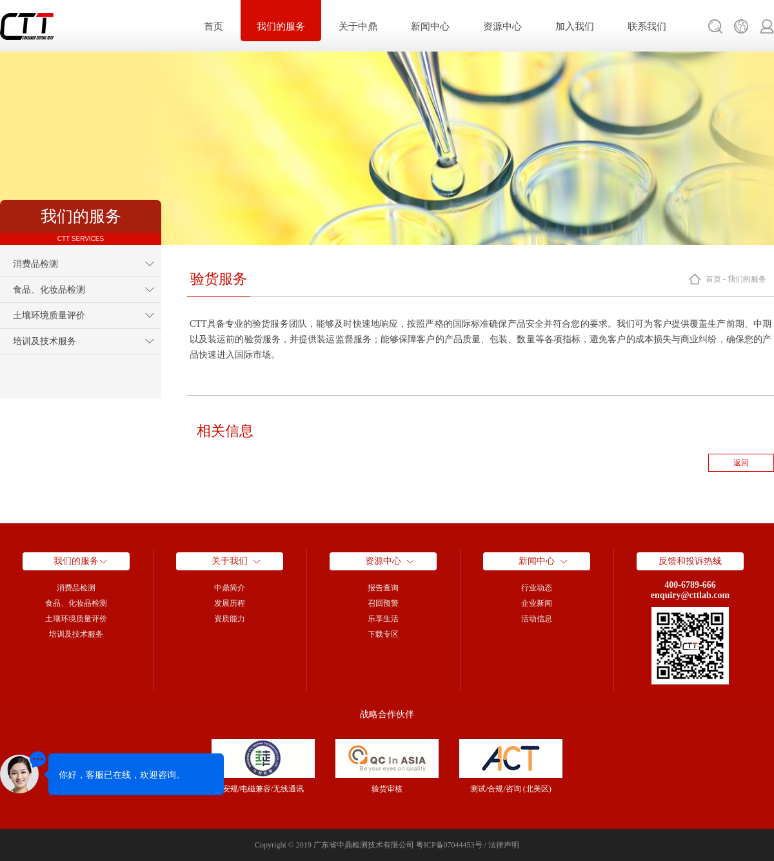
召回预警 (383, 603)
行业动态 (536, 587)
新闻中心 (430, 26)
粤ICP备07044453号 (449, 844)
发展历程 (229, 603)
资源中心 (502, 26)
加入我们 (574, 26)
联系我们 (647, 26)
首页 (213, 26)
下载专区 (383, 634)
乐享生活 (383, 618)
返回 (741, 462)
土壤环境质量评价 (49, 315)
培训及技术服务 (44, 341)
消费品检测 (35, 264)
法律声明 (503, 844)
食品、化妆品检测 (49, 290)
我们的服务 (281, 26)
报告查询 (383, 587)
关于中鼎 (358, 26)
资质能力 (229, 618)
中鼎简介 (229, 587)
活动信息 (536, 618)
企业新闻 (536, 603)
